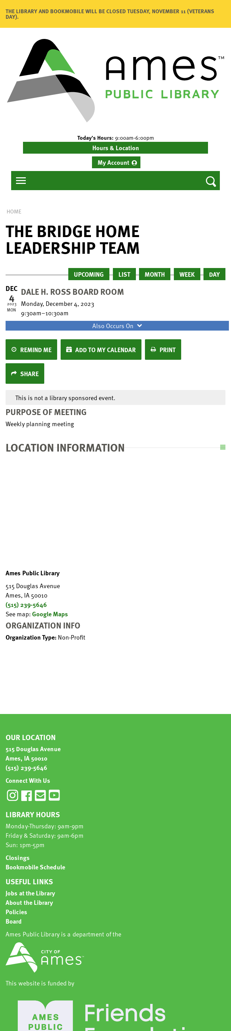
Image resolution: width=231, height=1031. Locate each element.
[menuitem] (116, 162)
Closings (18, 857)
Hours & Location (115, 147)
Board (14, 921)
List (124, 274)
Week (187, 274)
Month (155, 274)
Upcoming (89, 274)
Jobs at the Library (30, 893)
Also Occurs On (118, 325)
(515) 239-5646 (26, 604)
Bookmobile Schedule (35, 866)
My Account (113, 162)
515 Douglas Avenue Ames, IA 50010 (33, 753)
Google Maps (50, 613)
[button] (115, 137)
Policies (16, 911)
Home (14, 211)
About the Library (29, 902)
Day (214, 274)
